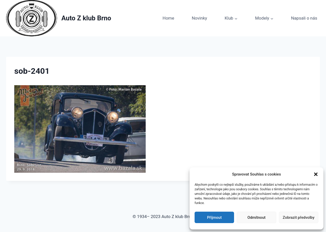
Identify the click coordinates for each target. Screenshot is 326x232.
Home (168, 18)
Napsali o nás (304, 18)
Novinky (199, 18)
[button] (315, 174)
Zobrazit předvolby (299, 217)
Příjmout (214, 217)
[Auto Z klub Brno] (58, 18)
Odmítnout (257, 217)
